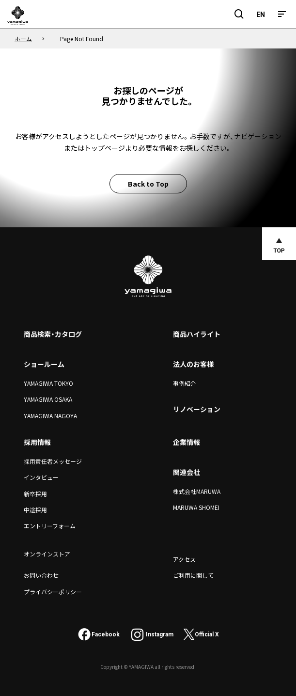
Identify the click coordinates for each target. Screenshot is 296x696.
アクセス (184, 559)
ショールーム (44, 364)
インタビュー (41, 477)
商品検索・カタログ (53, 334)
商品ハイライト (196, 334)
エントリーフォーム (50, 526)
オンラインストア (47, 554)
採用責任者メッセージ (53, 461)
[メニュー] (282, 14)
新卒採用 (35, 494)
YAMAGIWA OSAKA (48, 399)
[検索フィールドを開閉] (239, 14)
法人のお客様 (193, 364)
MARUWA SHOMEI (196, 507)
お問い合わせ (41, 575)
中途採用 (35, 510)
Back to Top (148, 184)
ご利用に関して (193, 575)
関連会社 (186, 472)
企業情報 (186, 442)
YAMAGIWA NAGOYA (50, 415)
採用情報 (37, 442)
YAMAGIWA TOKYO (48, 383)
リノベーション (196, 409)
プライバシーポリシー (53, 591)
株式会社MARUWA (196, 491)
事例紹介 (184, 383)
